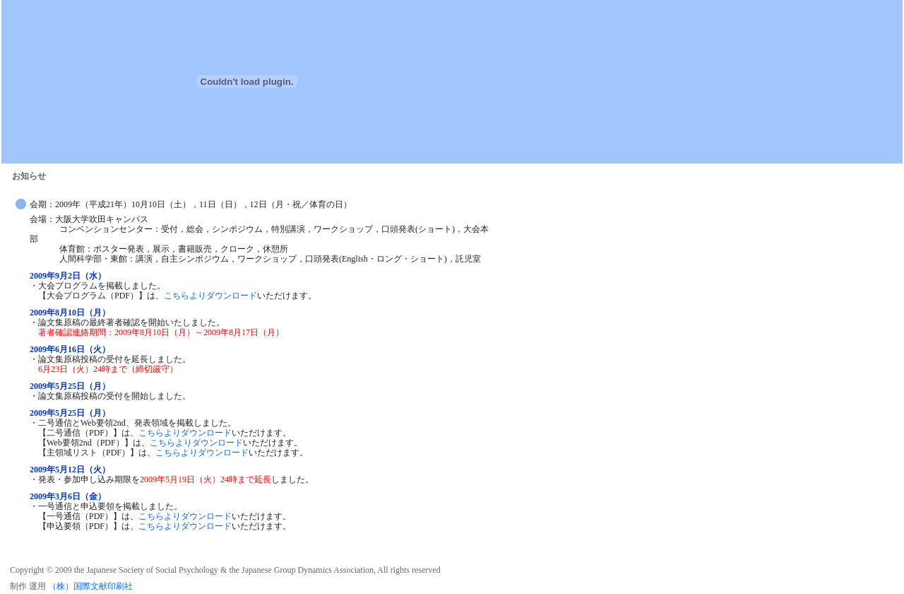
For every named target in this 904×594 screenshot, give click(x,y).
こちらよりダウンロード (210, 296)
